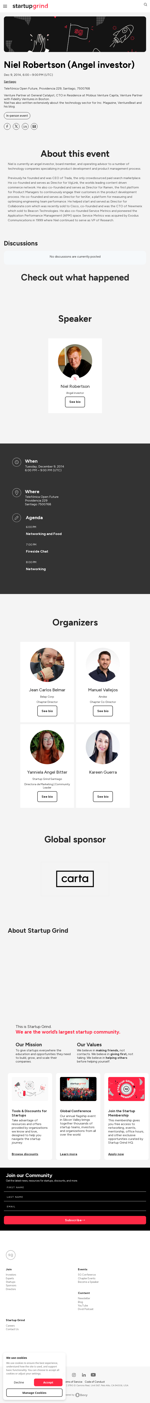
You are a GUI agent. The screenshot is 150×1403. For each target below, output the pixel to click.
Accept (48, 1382)
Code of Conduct (95, 1381)
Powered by (75, 1395)
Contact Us (12, 1329)
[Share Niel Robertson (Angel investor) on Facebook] (7, 126)
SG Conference (87, 1274)
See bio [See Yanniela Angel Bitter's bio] (47, 796)
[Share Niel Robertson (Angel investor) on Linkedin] (25, 126)
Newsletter (84, 1298)
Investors (11, 1274)
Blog (80, 1302)
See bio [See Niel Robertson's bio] (75, 402)
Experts (10, 1278)
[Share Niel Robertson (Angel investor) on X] (16, 126)
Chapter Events (86, 1278)
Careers (10, 1325)
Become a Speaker (88, 1281)
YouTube (83, 1305)
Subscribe (73, 1220)
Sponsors (11, 1285)
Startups (10, 1281)
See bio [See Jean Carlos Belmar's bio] (47, 711)
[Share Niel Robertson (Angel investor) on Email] (34, 126)
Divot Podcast (85, 1309)
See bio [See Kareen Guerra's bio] (103, 796)
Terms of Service (73, 1381)
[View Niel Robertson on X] (75, 378)
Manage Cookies (34, 1393)
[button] (145, 5)
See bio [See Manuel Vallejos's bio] (103, 711)
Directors (11, 1289)
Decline (19, 1382)
